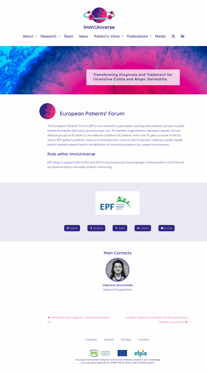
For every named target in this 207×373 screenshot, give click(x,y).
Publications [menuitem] (137, 36)
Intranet (91, 339)
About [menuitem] (28, 36)
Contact (143, 339)
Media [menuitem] (160, 36)
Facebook (96, 228)
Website (72, 228)
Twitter (120, 228)
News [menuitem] (83, 36)
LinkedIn (143, 228)
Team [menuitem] (68, 36)
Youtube (166, 228)
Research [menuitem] (49, 36)
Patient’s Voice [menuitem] (107, 36)
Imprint (109, 339)
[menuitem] (173, 36)
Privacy (126, 339)
